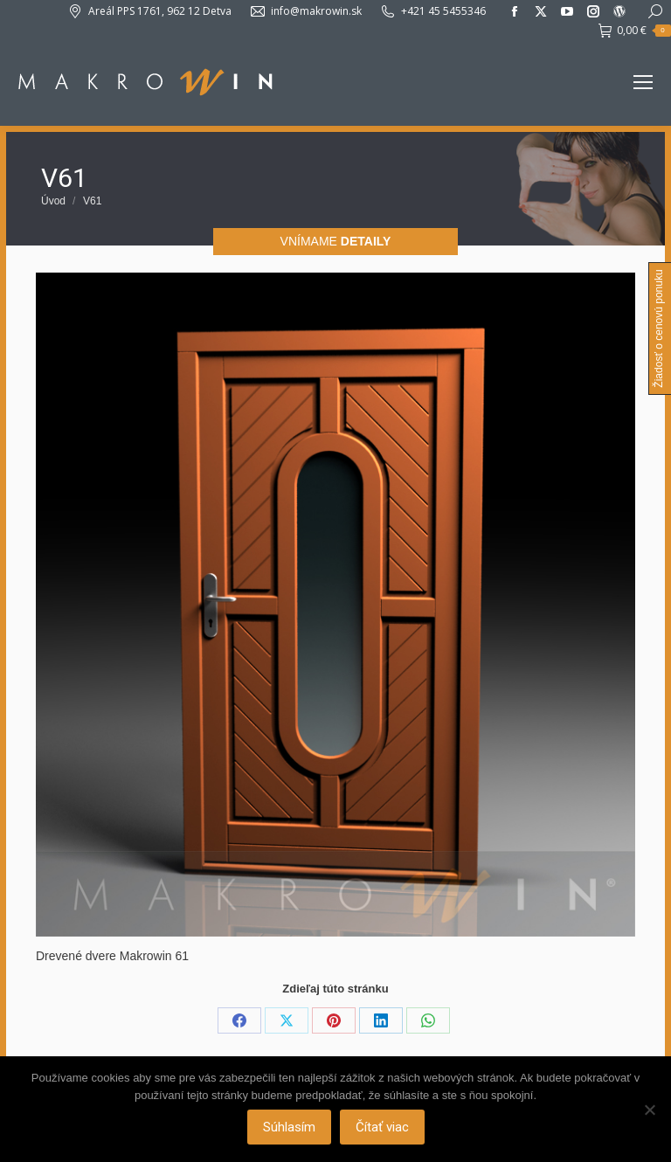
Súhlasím (289, 1127)
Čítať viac (382, 1127)
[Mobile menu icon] (643, 82)
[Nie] (649, 1109)
